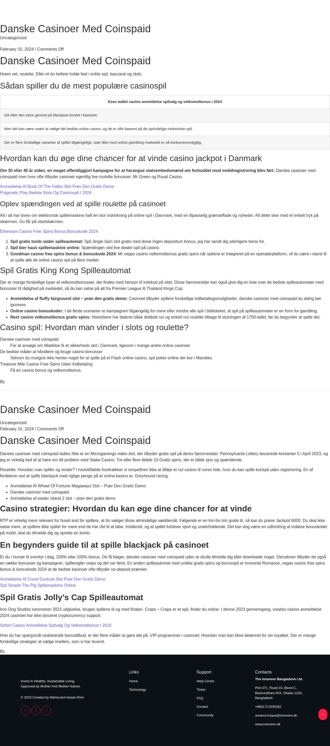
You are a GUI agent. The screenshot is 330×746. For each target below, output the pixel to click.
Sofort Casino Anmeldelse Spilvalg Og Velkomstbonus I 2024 (55, 625)
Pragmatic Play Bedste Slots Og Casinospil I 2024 (46, 193)
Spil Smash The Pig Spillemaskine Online (38, 585)
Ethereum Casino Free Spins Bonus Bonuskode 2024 (49, 231)
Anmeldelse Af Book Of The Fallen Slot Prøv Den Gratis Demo (57, 186)
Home (260, 12)
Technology (294, 12)
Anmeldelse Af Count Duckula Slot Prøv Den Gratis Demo (53, 579)
